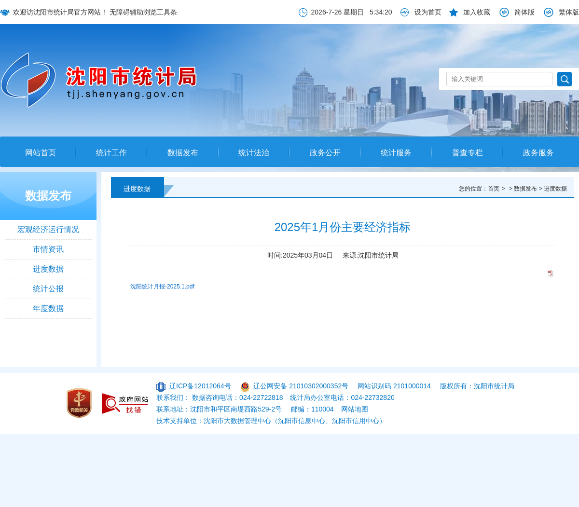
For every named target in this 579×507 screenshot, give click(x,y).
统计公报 (48, 289)
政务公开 (325, 153)
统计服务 (396, 153)
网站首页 (40, 153)
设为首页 (427, 12)
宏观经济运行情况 (48, 229)
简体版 (524, 12)
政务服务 (538, 153)
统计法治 (253, 153)
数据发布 (182, 153)
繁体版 (569, 12)
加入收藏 (476, 12)
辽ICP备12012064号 (200, 386)
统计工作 (111, 153)
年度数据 (48, 308)
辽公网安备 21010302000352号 (300, 386)
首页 (493, 188)
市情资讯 (48, 249)
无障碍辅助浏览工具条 (143, 12)
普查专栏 (467, 153)
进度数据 (48, 269)
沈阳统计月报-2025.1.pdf (162, 286)
